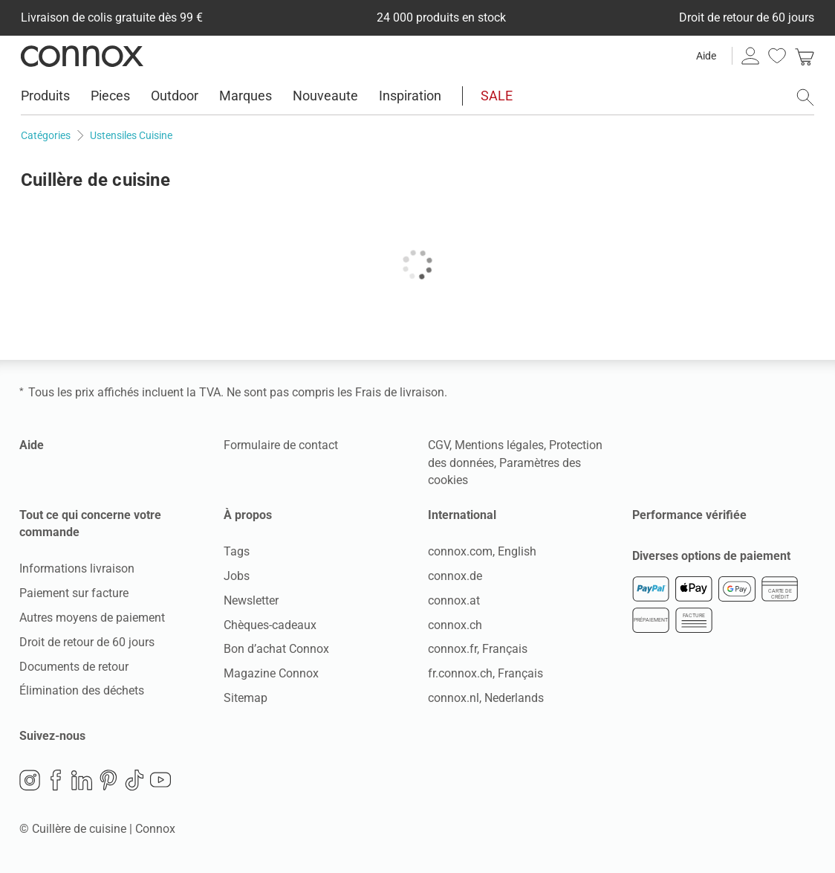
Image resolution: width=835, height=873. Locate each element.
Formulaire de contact (281, 445)
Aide (706, 56)
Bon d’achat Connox (276, 649)
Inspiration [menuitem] (410, 95)
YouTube (160, 780)
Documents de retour (74, 667)
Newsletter (251, 600)
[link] (804, 56)
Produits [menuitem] (45, 95)
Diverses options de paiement (711, 556)
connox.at (454, 600)
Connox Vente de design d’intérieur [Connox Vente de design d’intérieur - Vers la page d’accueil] (82, 56)
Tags (237, 551)
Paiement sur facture (74, 593)
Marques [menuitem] (245, 95)
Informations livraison (76, 568)
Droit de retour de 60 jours (87, 642)
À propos (248, 515)
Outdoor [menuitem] (174, 95)
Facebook (55, 780)
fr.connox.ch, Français (485, 673)
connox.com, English (482, 551)
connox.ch (455, 625)
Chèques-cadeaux (270, 625)
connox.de (455, 576)
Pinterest (108, 780)
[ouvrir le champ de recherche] (805, 97)
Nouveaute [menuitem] (325, 95)
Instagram (29, 780)
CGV (438, 445)
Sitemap (245, 698)
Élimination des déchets (81, 690)
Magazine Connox (271, 673)
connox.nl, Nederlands (486, 698)
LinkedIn (81, 780)
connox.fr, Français (477, 649)
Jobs (237, 576)
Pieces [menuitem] (110, 95)
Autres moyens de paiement (92, 618)
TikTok (134, 780)
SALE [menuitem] (497, 95)
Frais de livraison (399, 392)
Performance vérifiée (689, 515)
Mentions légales (499, 445)
